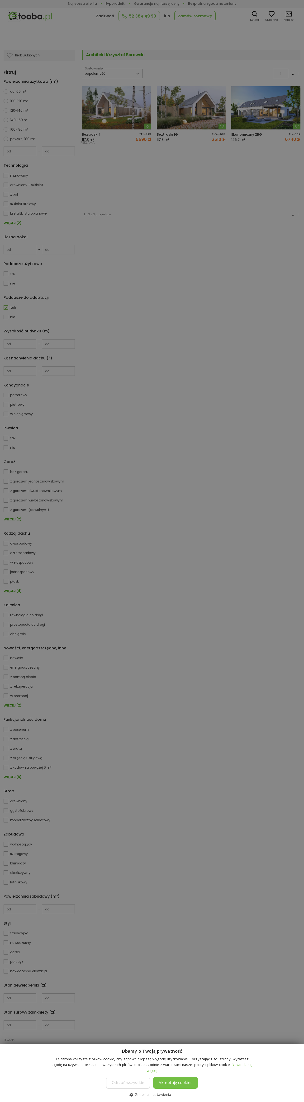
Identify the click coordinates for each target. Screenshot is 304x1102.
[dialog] (152, 551)
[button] (152, 1094)
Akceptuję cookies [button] (175, 1082)
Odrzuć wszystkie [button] (128, 1082)
